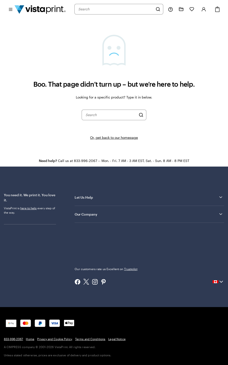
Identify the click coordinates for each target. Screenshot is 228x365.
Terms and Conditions (90, 339)
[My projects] (181, 9)
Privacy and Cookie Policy (54, 339)
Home (30, 339)
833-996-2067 (13, 339)
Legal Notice (116, 339)
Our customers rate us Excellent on (106, 269)
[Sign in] (204, 9)
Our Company (149, 214)
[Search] (158, 9)
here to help (28, 208)
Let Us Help (149, 197)
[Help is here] (170, 9)
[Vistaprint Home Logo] (40, 9)
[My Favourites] (191, 9)
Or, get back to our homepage (114, 137)
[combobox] (115, 9)
